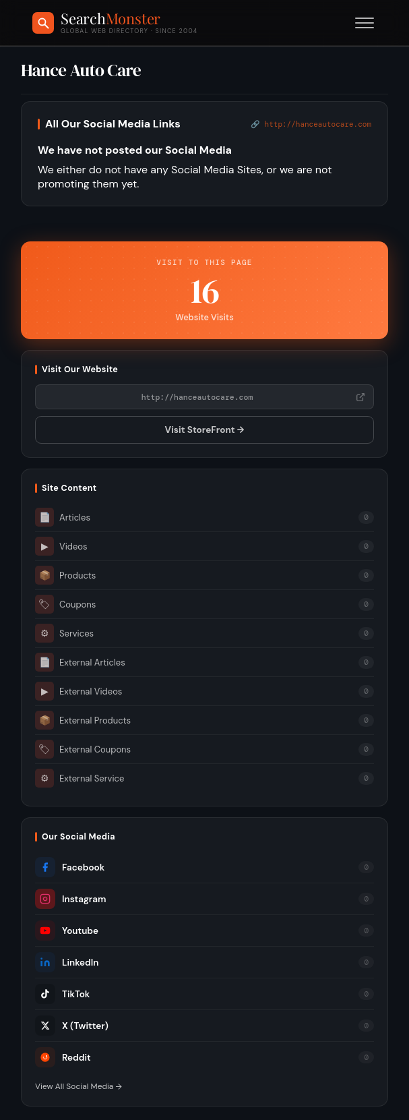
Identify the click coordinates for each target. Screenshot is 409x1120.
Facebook (69, 867)
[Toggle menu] (364, 23)
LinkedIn (66, 962)
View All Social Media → (78, 1086)
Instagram (70, 899)
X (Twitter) (71, 1025)
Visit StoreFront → (205, 430)
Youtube (66, 930)
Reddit (63, 1057)
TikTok (62, 994)
